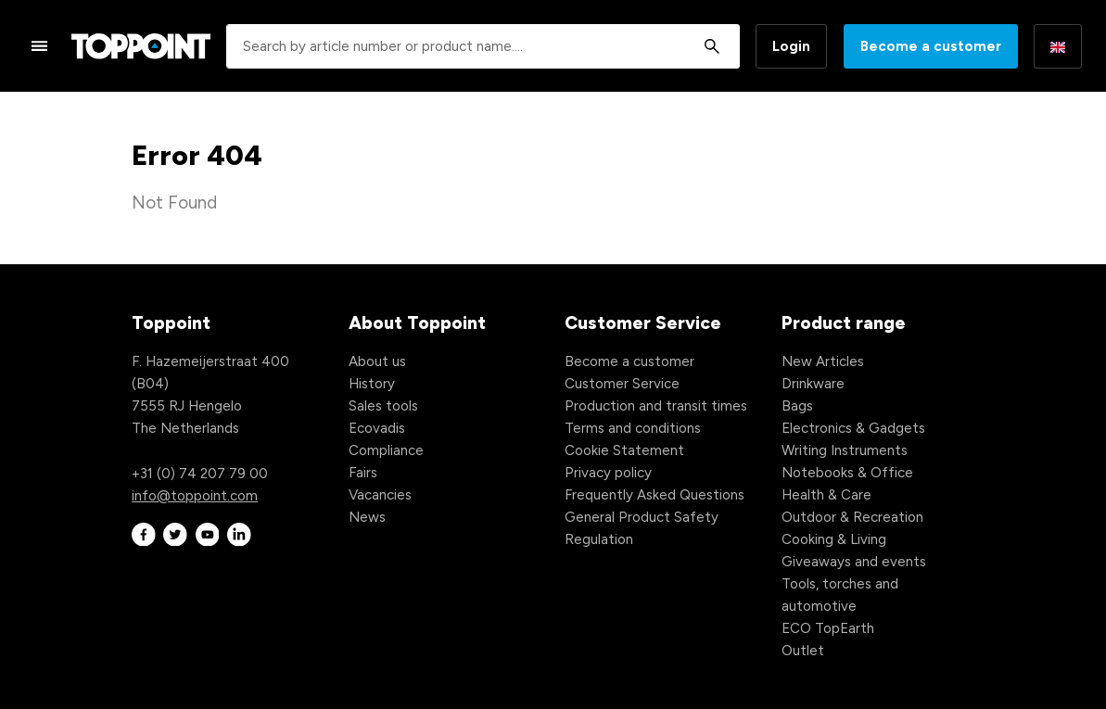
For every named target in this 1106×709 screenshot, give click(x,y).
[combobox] (483, 46)
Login (791, 46)
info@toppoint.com (195, 495)
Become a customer (930, 46)
